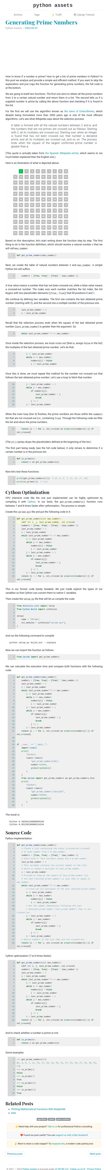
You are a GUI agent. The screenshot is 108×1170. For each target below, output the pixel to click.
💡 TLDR (56, 14)
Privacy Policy (94, 1166)
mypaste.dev (58, 1140)
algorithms (42, 1116)
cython (52, 1116)
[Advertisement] (54, 52)
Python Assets (29, 1166)
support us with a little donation (71, 1132)
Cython (31, 499)
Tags (37, 14)
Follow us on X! (77, 1166)
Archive (18, 14)
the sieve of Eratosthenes (79, 111)
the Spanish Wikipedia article (61, 152)
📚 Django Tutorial (84, 14)
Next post (95, 1150)
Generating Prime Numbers (41, 22)
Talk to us (52, 1123)
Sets (13, 1109)
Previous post (14, 1150)
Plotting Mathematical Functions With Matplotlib (38, 1106)
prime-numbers (63, 1116)
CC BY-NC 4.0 (61, 1166)
